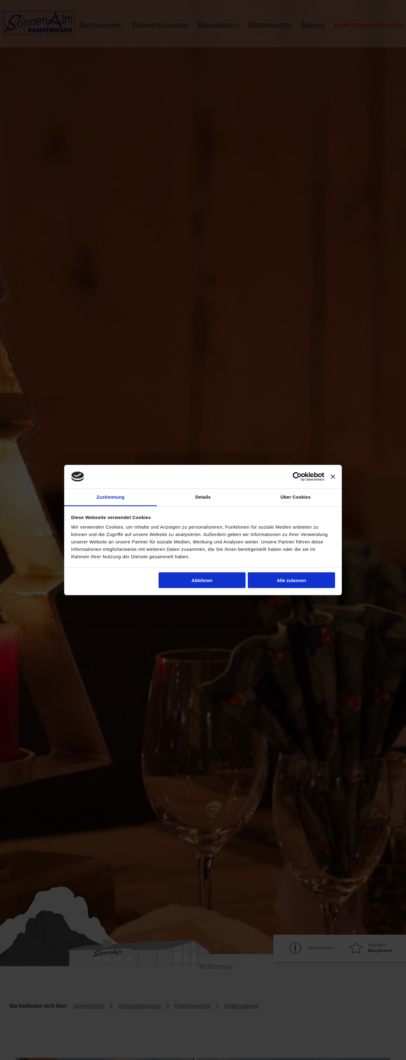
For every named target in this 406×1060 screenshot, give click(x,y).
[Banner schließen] (333, 477)
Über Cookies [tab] (295, 497)
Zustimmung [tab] (111, 497)
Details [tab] (203, 497)
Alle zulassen (291, 580)
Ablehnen (202, 580)
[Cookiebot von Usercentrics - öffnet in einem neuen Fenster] (297, 476)
